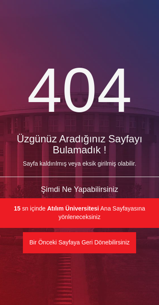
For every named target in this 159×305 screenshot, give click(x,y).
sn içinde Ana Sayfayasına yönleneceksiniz (79, 212)
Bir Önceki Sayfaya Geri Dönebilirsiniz (79, 242)
